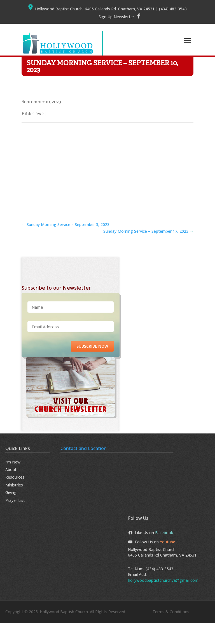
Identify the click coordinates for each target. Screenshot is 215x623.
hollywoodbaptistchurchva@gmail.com (163, 580)
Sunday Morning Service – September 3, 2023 (65, 224)
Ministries (14, 485)
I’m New (12, 462)
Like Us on (150, 532)
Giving (11, 492)
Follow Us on (152, 541)
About (11, 469)
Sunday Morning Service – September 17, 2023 (148, 231)
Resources (14, 477)
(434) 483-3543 (159, 568)
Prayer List (15, 500)
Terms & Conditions (171, 611)
